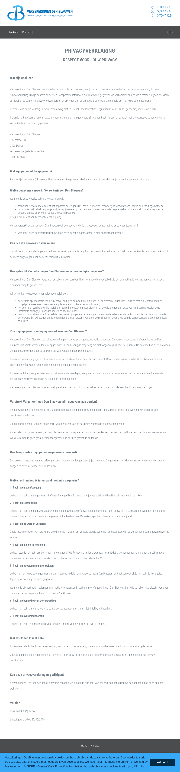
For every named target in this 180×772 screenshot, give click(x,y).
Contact (26, 32)
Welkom (13, 32)
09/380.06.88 (160, 7)
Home (84, 745)
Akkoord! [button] (162, 762)
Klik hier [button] (139, 766)
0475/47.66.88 (161, 16)
